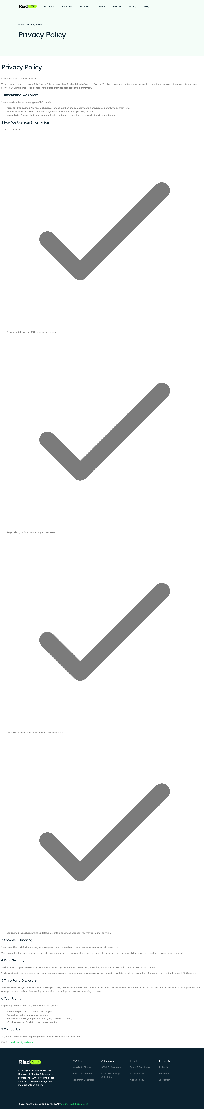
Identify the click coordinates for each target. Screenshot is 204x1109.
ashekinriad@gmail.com (20, 1042)
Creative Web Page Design (74, 1104)
